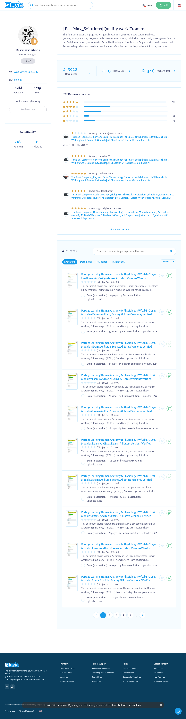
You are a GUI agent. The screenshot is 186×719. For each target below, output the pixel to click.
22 (174, 116)
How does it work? (67, 668)
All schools (158, 668)
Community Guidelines (132, 677)
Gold (18, 88)
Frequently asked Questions (103, 672)
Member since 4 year (28, 54)
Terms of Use (10, 711)
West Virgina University (26, 72)
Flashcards (118, 71)
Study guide (96, 681)
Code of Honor (128, 672)
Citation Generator (68, 681)
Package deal (163, 71)
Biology (18, 79)
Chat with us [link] (97, 677)
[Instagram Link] (7, 686)
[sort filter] (168, 261)
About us (64, 677)
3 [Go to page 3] (116, 615)
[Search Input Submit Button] (171, 251)
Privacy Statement (26, 711)
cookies (62, 705)
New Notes (158, 672)
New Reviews (159, 677)
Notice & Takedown (130, 681)
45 (174, 120)
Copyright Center (130, 668)
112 (173, 106)
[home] (14, 5)
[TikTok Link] (12, 686)
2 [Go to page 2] (109, 615)
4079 (37, 88)
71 (174, 111)
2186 (18, 142)
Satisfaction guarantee (101, 668)
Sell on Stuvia (66, 672)
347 (173, 102)
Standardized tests (161, 681)
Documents (71, 74)
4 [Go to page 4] (123, 615)
